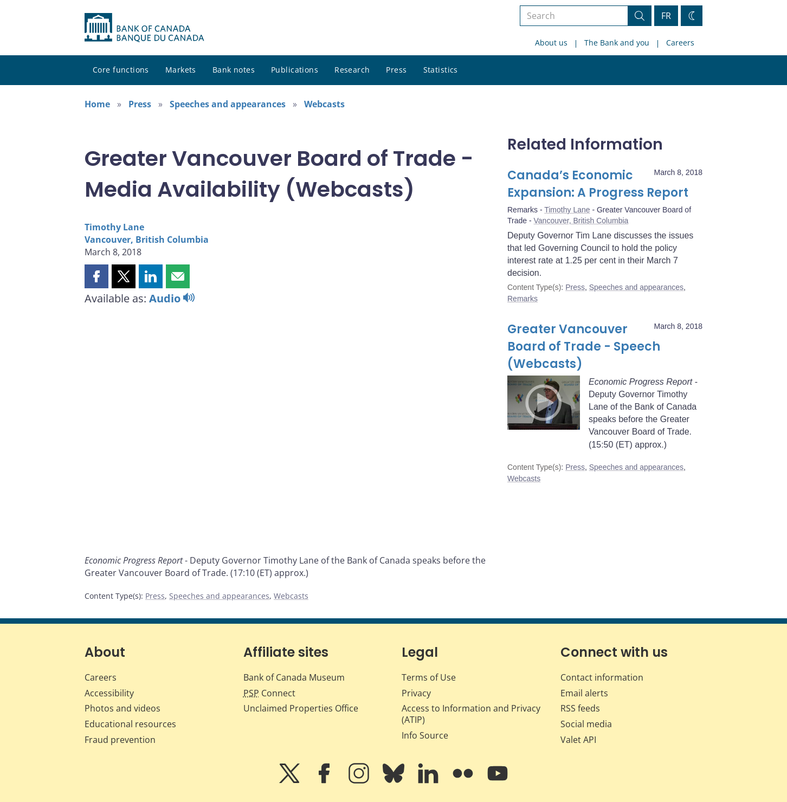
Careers (680, 42)
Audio (172, 298)
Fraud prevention (120, 740)
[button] (96, 276)
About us (551, 42)
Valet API (578, 740)
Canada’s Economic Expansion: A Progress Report (597, 184)
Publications (294, 69)
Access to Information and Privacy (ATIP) (471, 714)
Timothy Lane (114, 227)
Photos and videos (122, 708)
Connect (269, 693)
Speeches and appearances (228, 104)
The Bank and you (616, 42)
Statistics (440, 69)
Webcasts (324, 104)
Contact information (601, 677)
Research (352, 69)
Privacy (416, 693)
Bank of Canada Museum (294, 677)
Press (396, 69)
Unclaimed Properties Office (300, 708)
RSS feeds (580, 708)
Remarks (522, 298)
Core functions (121, 69)
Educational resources (130, 724)
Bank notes (233, 69)
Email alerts (584, 693)
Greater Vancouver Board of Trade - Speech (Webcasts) (583, 346)
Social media (586, 724)
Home (97, 104)
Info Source (425, 735)
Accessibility (109, 693)
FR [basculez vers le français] (666, 16)
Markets (180, 69)
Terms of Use (429, 677)
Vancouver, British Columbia (147, 239)
